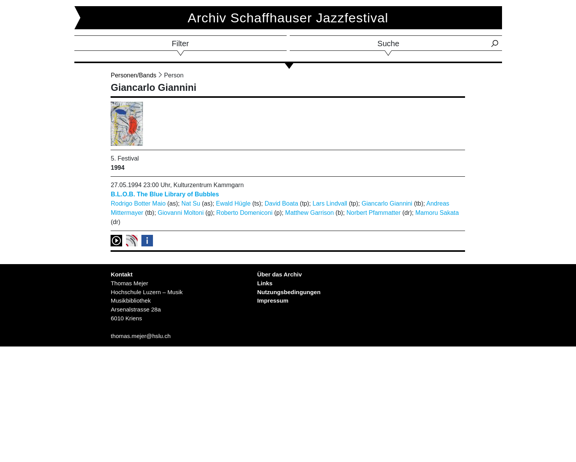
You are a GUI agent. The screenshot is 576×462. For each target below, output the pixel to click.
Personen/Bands (133, 75)
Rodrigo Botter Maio (138, 203)
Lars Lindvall (329, 203)
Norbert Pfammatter (373, 212)
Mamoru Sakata (437, 212)
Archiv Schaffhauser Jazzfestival (288, 17)
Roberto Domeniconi (244, 212)
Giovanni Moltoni (180, 212)
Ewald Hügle (233, 203)
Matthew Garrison (309, 212)
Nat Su (190, 203)
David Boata (281, 203)
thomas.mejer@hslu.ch (141, 336)
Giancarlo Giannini (386, 203)
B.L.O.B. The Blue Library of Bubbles (165, 194)
